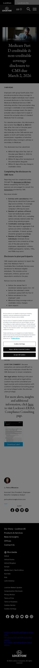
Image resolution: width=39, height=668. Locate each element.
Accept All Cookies (19, 355)
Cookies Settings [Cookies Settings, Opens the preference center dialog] (19, 344)
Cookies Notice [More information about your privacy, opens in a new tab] (15, 338)
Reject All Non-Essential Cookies (19, 349)
